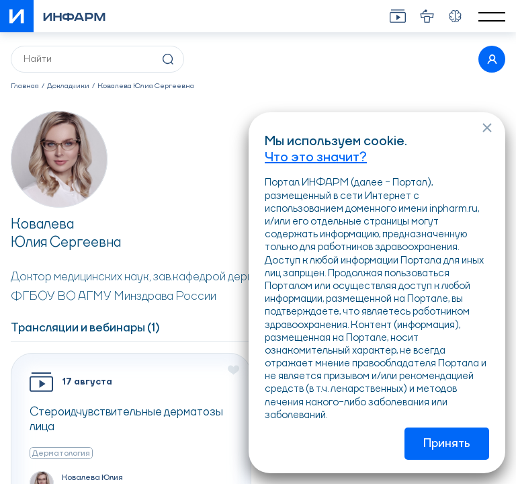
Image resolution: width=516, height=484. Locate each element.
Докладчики (68, 86)
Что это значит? (316, 158)
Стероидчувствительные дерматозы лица (126, 419)
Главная (25, 86)
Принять (446, 444)
